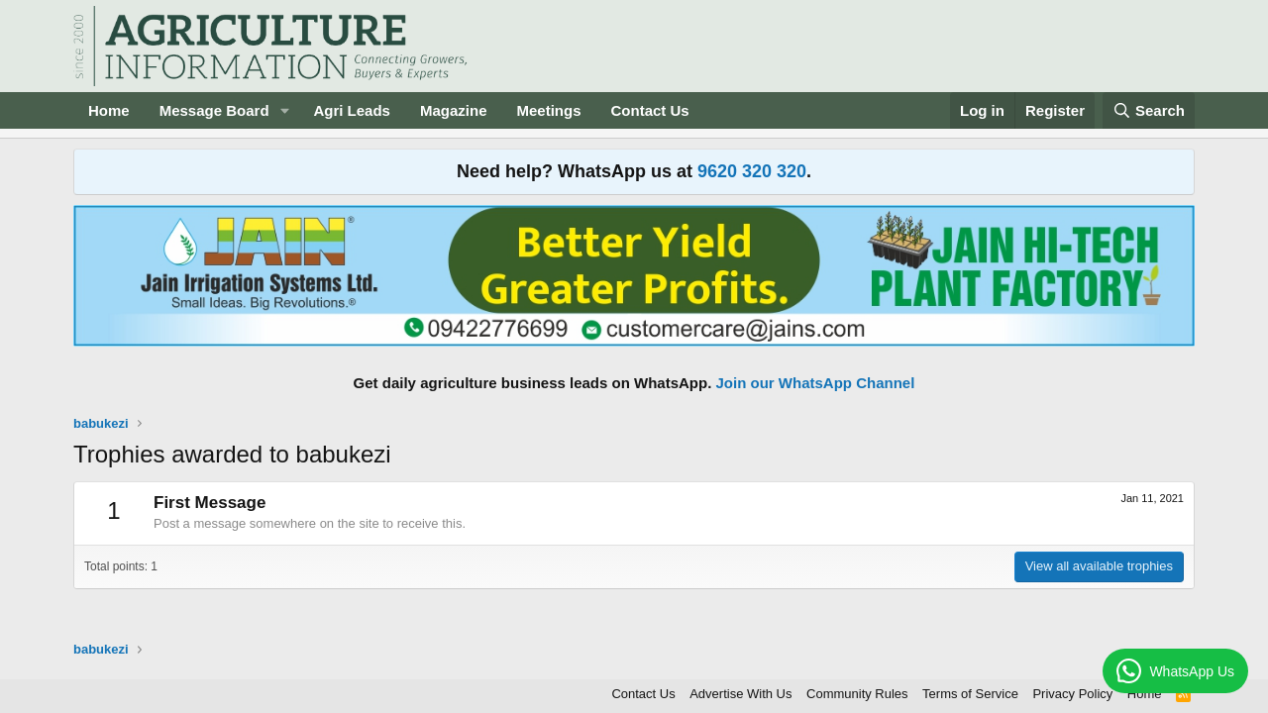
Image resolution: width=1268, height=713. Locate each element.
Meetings (548, 110)
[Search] (1149, 110)
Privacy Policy (1072, 693)
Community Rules (857, 693)
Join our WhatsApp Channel (815, 382)
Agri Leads (351, 110)
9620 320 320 (751, 171)
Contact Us (650, 110)
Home (109, 110)
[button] (284, 110)
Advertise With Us (740, 693)
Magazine (453, 110)
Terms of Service (970, 693)
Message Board (214, 110)
